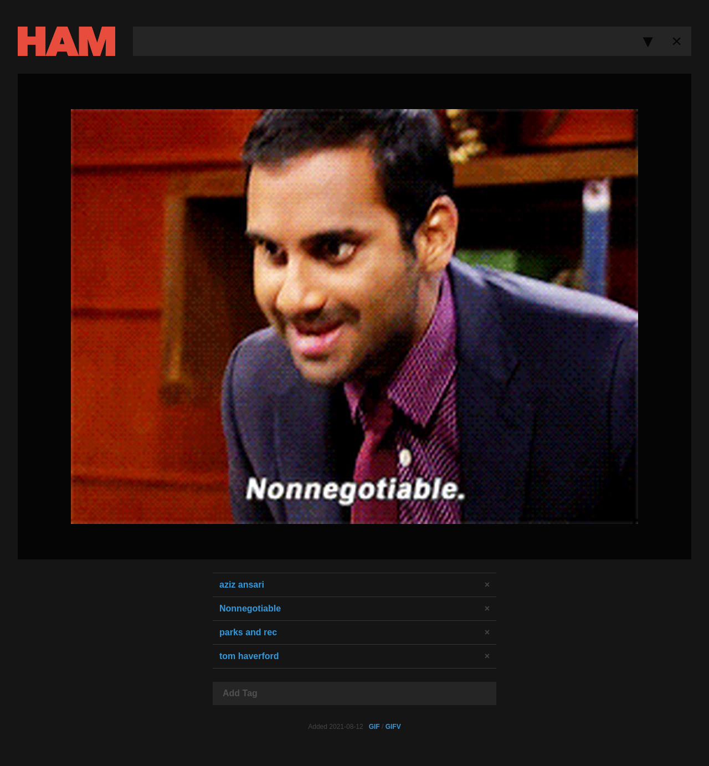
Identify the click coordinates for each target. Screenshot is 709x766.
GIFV (393, 727)
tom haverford (249, 656)
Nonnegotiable (250, 608)
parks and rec (248, 632)
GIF (374, 727)
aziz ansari (241, 584)
